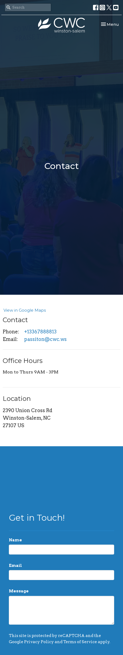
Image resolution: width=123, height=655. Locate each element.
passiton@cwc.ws (45, 339)
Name (15, 540)
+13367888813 (40, 331)
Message (19, 591)
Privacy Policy (39, 641)
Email (15, 565)
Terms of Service (80, 641)
